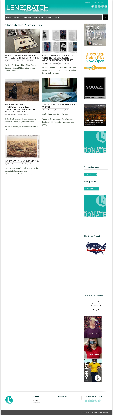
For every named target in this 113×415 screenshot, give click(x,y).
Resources (38, 17)
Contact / (97, 2)
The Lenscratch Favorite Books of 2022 (59, 105)
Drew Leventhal (11, 114)
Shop (57, 17)
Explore (17, 17)
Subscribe (89, 189)
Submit (49, 17)
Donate (88, 174)
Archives (34, 400)
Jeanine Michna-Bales (13, 60)
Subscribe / (88, 2)
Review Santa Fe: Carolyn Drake (22, 161)
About (104, 2)
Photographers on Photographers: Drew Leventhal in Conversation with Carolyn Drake (20, 108)
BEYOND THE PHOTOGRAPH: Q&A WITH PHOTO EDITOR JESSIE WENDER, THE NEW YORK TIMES (58, 57)
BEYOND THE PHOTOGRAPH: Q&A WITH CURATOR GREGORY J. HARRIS (22, 56)
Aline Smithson (49, 110)
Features (27, 17)
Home (8, 17)
